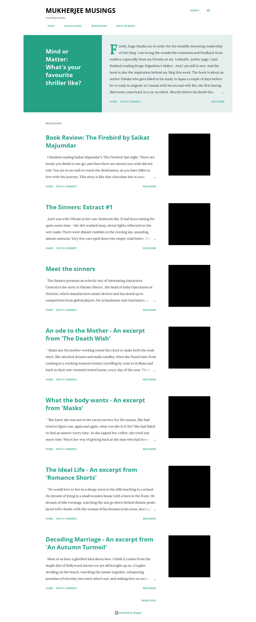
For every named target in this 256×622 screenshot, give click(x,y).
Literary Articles (71, 25)
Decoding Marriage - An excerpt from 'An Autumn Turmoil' (99, 543)
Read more (218, 101)
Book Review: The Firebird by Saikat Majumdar (98, 141)
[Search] (194, 10)
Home (49, 25)
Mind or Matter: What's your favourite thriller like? (63, 67)
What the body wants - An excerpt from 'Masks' (95, 404)
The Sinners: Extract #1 (79, 207)
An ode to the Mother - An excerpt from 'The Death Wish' (95, 334)
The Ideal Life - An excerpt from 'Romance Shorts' (91, 474)
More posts (149, 600)
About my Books (123, 25)
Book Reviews (97, 25)
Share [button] (113, 101)
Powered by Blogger (128, 612)
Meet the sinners (70, 269)
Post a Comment (130, 101)
